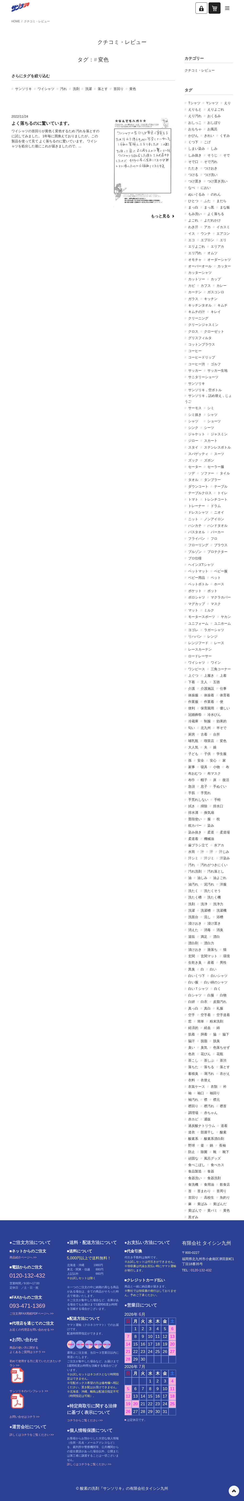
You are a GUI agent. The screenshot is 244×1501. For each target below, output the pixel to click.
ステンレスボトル (217, 447)
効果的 (221, 721)
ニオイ (219, 512)
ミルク (209, 610)
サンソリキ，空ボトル (205, 390)
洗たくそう (212, 891)
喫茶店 (209, 741)
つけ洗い (210, 175)
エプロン (207, 240)
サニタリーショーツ (203, 377)
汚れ (63, 89)
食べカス (217, 1165)
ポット (212, 591)
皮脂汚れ (220, 1002)
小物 (216, 767)
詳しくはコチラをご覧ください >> (32, 1434)
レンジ (212, 636)
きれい (209, 136)
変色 (223, 741)
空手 (191, 1015)
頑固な (193, 1158)
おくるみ (214, 116)
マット (193, 610)
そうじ (212, 155)
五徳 (216, 682)
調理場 (193, 1113)
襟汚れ (209, 1106)
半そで (221, 728)
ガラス (193, 299)
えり (227, 103)
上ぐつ (193, 675)
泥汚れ (209, 884)
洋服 (223, 884)
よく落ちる (215, 214)
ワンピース (196, 669)
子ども (193, 754)
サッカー (195, 370)
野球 (191, 1145)
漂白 (216, 937)
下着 (191, 682)
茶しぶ (209, 1060)
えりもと (195, 109)
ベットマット (198, 571)
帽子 (204, 780)
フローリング (198, 545)
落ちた (193, 1067)
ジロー (193, 441)
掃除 (204, 806)
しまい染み (196, 148)
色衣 (191, 1054)
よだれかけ (212, 220)
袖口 (200, 1093)
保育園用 (207, 708)
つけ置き (195, 181)
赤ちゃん (210, 1113)
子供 (207, 754)
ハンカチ (195, 525)
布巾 (191, 780)
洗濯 (88, 89)
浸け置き (214, 923)
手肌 (191, 793)
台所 (216, 734)
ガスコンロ (215, 292)
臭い (191, 1047)
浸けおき (195, 923)
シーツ (209, 428)
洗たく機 (214, 897)
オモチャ (195, 260)
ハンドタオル (217, 525)
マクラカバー (221, 597)
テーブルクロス (200, 493)
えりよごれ (215, 109)
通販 (207, 1119)
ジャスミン (219, 434)
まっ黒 (209, 207)
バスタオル (196, 532)
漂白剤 (193, 943)
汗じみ (224, 852)
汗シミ (193, 858)
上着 (223, 675)
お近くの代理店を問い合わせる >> (32, 1329)
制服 (207, 721)
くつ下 (193, 142)
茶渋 (223, 1060)
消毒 (207, 930)
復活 (225, 780)
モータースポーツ (201, 617)
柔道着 (193, 839)
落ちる (209, 1067)
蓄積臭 (193, 1074)
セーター (195, 467)
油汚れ (193, 884)
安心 (213, 760)
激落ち (212, 949)
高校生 (209, 1197)
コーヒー (195, 351)
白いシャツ (219, 976)
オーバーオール (200, 266)
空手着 (206, 1015)
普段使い (195, 819)
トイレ (222, 493)
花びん (206, 1054)
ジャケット (196, 434)
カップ (216, 279)
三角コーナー (221, 669)
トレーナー (196, 506)
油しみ (202, 878)
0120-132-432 (27, 1275)
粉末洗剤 (216, 1021)
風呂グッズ (212, 1158)
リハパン (195, 636)
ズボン (209, 460)
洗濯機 (221, 910)
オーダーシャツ (219, 260)
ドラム (216, 506)
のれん (216, 194)
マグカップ (196, 604)
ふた (207, 201)
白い (213, 969)
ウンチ (206, 233)
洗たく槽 (195, 897)
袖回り (215, 1093)
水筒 (191, 852)
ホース (219, 584)
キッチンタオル (200, 305)
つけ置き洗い (217, 181)
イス (191, 233)
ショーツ (214, 421)
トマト (193, 499)
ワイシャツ (46, 89)
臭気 (204, 1047)
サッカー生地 (217, 370)
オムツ (212, 253)
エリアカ (217, 246)
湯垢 (191, 937)
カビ (191, 285)
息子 (204, 786)
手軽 (217, 799)
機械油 (209, 839)
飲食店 (225, 1184)
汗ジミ (209, 858)
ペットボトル (198, 584)
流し (207, 917)
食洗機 (193, 1184)
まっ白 (193, 207)
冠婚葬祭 (195, 715)
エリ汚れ (195, 253)
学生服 (221, 754)
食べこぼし (196, 1165)
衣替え (206, 1080)
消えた (193, 930)
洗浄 (204, 904)
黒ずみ (193, 1217)
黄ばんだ (220, 1204)
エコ (191, 240)
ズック (193, 460)
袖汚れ (193, 1099)
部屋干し (207, 1132)
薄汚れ (209, 1074)
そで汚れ (210, 162)
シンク (193, 428)
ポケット (195, 591)
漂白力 (209, 943)
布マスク (214, 773)
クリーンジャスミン (203, 325)
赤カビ (193, 1119)
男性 (223, 962)
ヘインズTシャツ (201, 565)
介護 (191, 688)
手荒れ (206, 793)
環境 (226, 956)
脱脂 (204, 1041)
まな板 (225, 207)
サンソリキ (23, 89)
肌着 (191, 1034)
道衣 (191, 1132)
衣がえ (225, 1074)
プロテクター (217, 552)
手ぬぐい (220, 786)
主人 (204, 682)
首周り (221, 1191)
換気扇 (209, 812)
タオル (193, 480)
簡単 (200, 1021)
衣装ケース (196, 1086)
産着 (210, 962)
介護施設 (207, 688)
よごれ (193, 220)
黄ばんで (195, 1210)
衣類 (214, 1086)
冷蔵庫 (193, 721)
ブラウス (220, 545)
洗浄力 (218, 904)
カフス (206, 285)
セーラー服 (215, 467)
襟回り (193, 1106)
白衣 (204, 1002)
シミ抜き (195, 415)
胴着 (204, 1034)
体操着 (209, 695)
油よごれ (220, 878)
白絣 (191, 1002)
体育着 (225, 695)
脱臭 (216, 1041)
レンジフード (198, 643)
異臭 (191, 969)
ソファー (207, 473)
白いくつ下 (196, 976)
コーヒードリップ (201, 357)
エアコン (223, 233)
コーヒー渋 (196, 364)
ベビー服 (220, 571)
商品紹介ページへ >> (23, 1257)
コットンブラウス (201, 344)
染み (210, 825)
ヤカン (226, 617)
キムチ (222, 305)
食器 (210, 1171)
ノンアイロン (214, 519)
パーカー (217, 532)
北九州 (206, 728)
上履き (209, 675)
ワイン (216, 662)
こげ (207, 142)
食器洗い (195, 1178)
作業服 (193, 702)
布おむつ (195, 773)
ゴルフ (216, 364)
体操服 (193, 695)
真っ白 (193, 1008)
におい (206, 188)
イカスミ (223, 227)
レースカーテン (200, 649)
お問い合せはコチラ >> (25, 1416)
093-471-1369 (27, 1306)
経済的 (193, 1028)
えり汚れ (195, 116)
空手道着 (223, 1015)
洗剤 (76, 89)
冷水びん (214, 715)
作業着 (209, 702)
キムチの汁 (196, 312)
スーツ (219, 454)
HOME (15, 21)
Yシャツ (212, 103)
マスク (216, 604)
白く (217, 989)
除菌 (204, 1152)
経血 (207, 1028)
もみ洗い (195, 214)
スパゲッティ (198, 454)
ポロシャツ (196, 597)
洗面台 (193, 917)
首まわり (204, 1191)
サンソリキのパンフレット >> (29, 1391)
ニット (193, 519)
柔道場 (225, 832)
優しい (225, 708)
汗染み (225, 858)
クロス (193, 331)
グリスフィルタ (200, 338)
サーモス (195, 408)
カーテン (195, 292)
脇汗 (191, 1041)
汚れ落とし (215, 871)
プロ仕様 (195, 558)
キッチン (210, 299)
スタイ (193, 447)
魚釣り (225, 1197)
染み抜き (195, 832)
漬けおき (195, 949)
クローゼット (214, 331)
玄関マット (209, 956)
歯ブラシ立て (198, 845)
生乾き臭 (195, 962)
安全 (200, 760)
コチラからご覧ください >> (85, 1420)
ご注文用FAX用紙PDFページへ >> (32, 1313)
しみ (214, 148)
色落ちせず (221, 1047)
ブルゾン (195, 552)
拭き (191, 806)
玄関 (191, 956)
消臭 (219, 930)
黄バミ (212, 1210)
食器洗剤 (214, 1178)
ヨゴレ (193, 630)
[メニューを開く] (227, 8)
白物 (223, 995)
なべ (191, 188)
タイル (225, 473)
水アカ (219, 845)
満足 (204, 937)
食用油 (209, 1184)
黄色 (132, 89)
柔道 (210, 832)
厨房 (191, 734)
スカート (210, 441)
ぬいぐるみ (196, 194)
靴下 (225, 1152)
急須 (191, 786)
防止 (191, 1152)
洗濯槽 (206, 910)
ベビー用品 (196, 578)
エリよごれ (196, 246)
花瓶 (219, 1054)
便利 (191, 708)
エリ (223, 240)
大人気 (193, 747)
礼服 (219, 1008)
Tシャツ (194, 103)
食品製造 (195, 1171)
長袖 (222, 1145)
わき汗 (193, 227)
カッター (224, 266)
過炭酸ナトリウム (201, 1126)
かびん (193, 136)
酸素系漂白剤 (214, 1139)
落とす (103, 89)
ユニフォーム (198, 623)
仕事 (223, 688)
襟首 (223, 1106)
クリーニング (198, 318)
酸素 (223, 1132)
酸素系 (193, 1139)
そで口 (193, 162)
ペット (216, 578)
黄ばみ (202, 1204)
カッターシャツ (200, 273)
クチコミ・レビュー (37, 21)
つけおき (210, 168)
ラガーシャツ (214, 630)
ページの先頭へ (234, 1491)
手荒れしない (198, 799)
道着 (224, 1126)
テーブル (220, 486)
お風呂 (212, 129)
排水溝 (193, 812)
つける (193, 175)
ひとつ (193, 201)
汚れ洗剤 (195, 871)
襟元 (216, 1099)
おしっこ (195, 123)
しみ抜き (195, 155)
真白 (207, 1008)
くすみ (225, 136)
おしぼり (214, 123)
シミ (210, 408)
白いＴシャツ (198, 989)
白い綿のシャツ (215, 982)
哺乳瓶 (193, 741)
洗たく (193, 891)
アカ (207, 227)
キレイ (216, 312)
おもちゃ (195, 129)
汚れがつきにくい (214, 865)
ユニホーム (222, 623)
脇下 (225, 1034)
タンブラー (212, 480)
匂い (191, 728)
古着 (204, 734)
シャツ (212, 415)
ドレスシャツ (198, 512)
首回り (118, 89)
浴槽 (219, 917)
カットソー (196, 279)
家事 (191, 767)
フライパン (196, 538)
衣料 (191, 1080)
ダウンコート (198, 486)
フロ (214, 538)
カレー (221, 285)
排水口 (218, 806)
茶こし (193, 1060)
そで (226, 155)
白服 (210, 995)
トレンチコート (215, 499)
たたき (193, 168)
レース (219, 643)
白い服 (193, 982)
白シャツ (195, 995)
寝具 (204, 767)
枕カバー (195, 825)
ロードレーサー (200, 656)
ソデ (191, 473)
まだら (221, 201)
